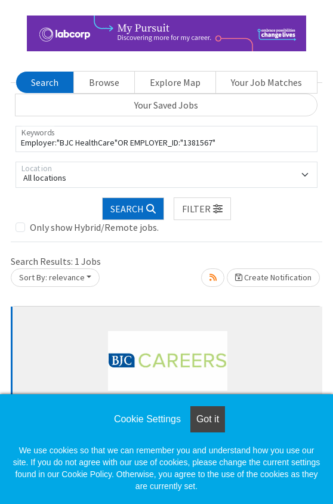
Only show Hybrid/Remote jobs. (94, 227)
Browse (104, 82)
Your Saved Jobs (166, 105)
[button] (202, 208)
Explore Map (175, 82)
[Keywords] (166, 139)
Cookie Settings (147, 419)
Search (44, 82)
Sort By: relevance (52, 277)
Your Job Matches (266, 82)
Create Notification (273, 277)
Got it (207, 419)
